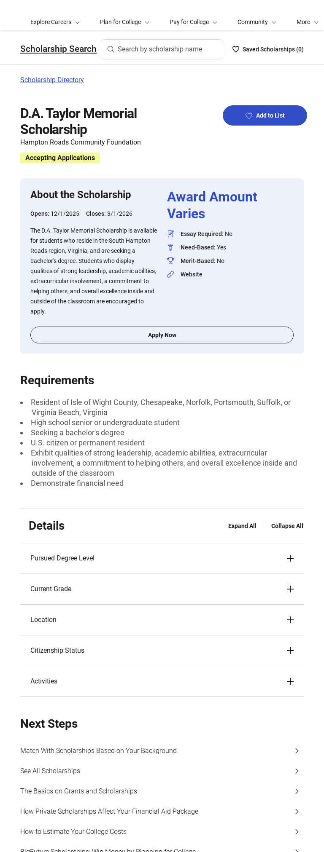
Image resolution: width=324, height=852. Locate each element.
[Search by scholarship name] (162, 49)
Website (191, 274)
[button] (162, 558)
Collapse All (287, 525)
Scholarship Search (58, 49)
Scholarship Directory (52, 80)
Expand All (242, 525)
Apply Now (162, 335)
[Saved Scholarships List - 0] (268, 49)
